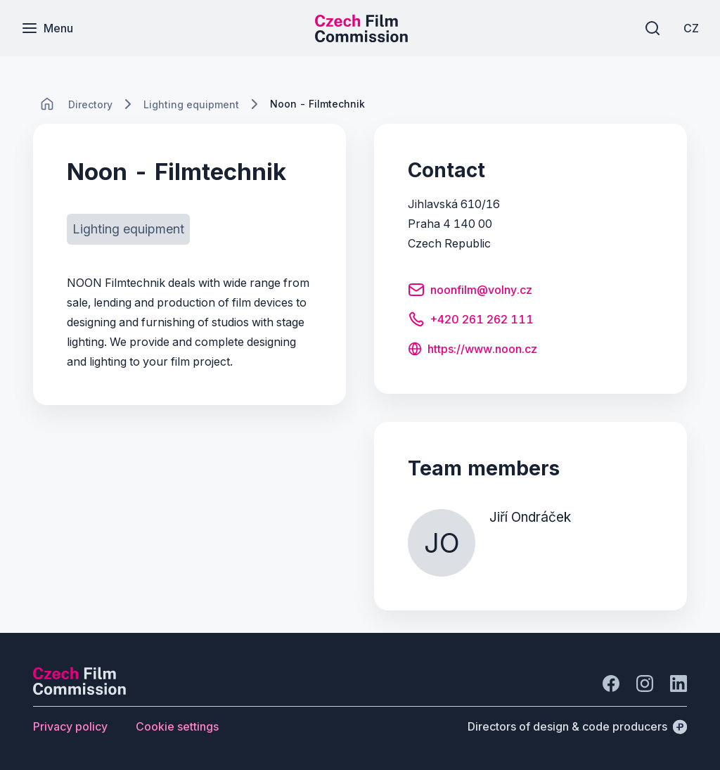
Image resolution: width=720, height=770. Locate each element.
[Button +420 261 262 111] (471, 321)
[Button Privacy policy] (70, 726)
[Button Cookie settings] (177, 726)
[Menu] (47, 28)
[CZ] (691, 28)
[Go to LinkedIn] (678, 683)
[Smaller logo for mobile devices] (361, 38)
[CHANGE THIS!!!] (47, 104)
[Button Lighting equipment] (128, 229)
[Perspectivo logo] (79, 691)
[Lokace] (90, 104)
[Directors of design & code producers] (577, 726)
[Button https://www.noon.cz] (472, 350)
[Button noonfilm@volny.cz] (470, 291)
